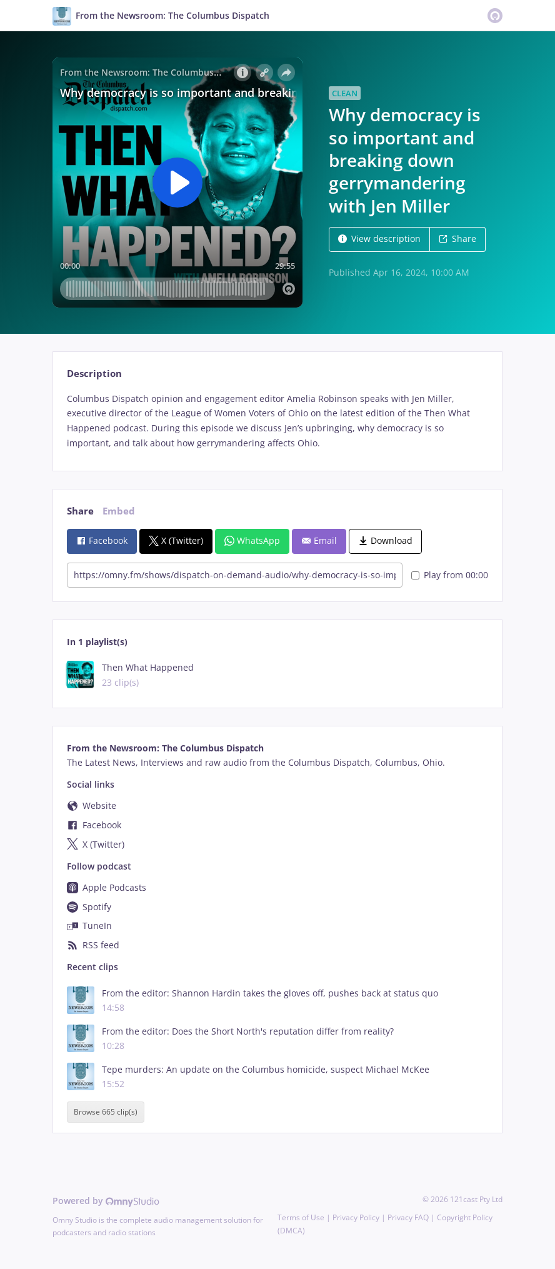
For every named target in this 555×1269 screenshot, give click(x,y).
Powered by (105, 1200)
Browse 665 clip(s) (106, 1111)
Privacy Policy (355, 1217)
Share (457, 238)
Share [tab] (80, 511)
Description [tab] (94, 373)
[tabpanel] (277, 421)
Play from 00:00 (449, 575)
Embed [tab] (118, 511)
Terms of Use (301, 1217)
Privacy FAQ (408, 1217)
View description (379, 238)
